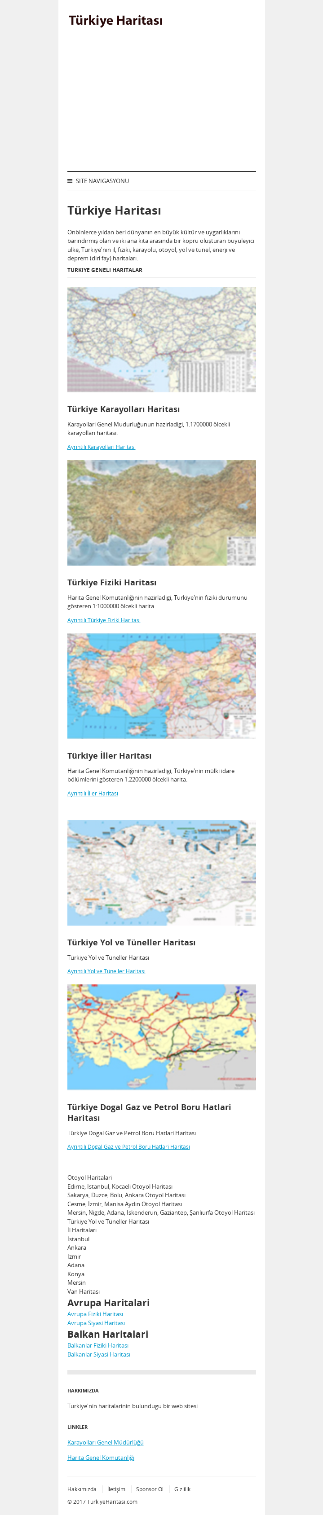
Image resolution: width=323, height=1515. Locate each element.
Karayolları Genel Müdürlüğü (105, 1442)
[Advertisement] (161, 104)
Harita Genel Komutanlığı (100, 1458)
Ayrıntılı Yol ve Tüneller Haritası (106, 971)
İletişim (116, 1489)
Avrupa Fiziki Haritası (95, 1314)
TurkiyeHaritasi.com (112, 1502)
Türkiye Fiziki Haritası (112, 582)
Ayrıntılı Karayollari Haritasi (101, 447)
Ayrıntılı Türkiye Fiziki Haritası (104, 620)
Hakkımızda (82, 1489)
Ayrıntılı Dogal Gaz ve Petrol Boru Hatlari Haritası (128, 1147)
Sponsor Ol (150, 1489)
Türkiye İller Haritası (109, 755)
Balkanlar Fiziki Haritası (97, 1345)
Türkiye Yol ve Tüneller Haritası (131, 942)
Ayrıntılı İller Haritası (92, 793)
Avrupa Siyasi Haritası (96, 1323)
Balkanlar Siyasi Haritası (98, 1354)
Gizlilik (182, 1489)
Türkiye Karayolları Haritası (123, 409)
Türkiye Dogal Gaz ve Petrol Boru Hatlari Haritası (149, 1112)
